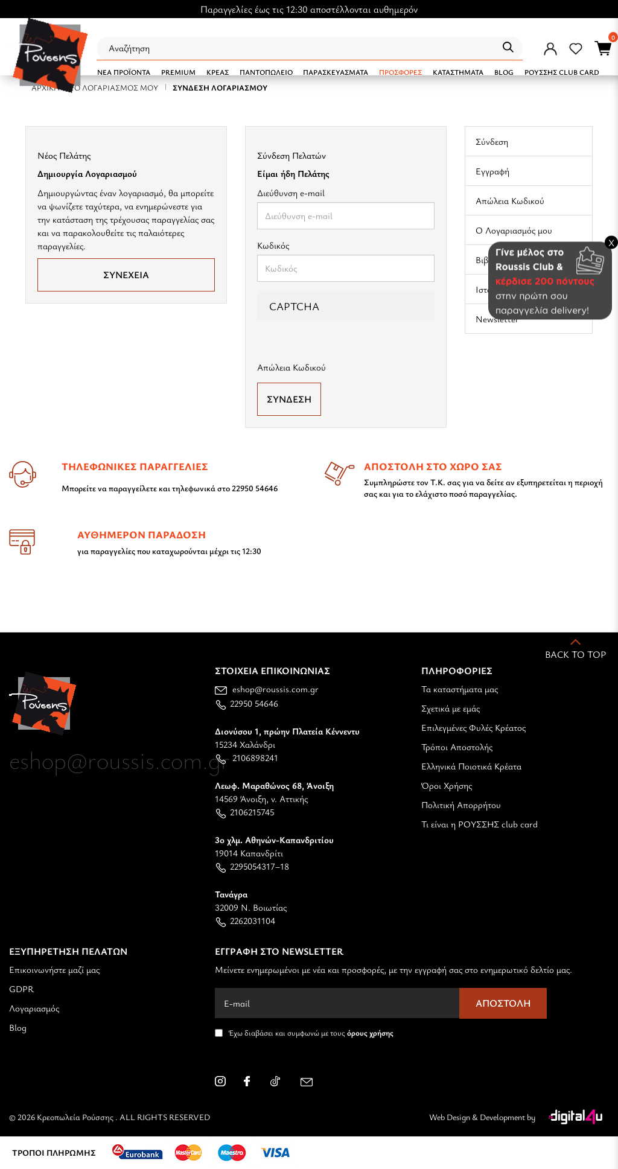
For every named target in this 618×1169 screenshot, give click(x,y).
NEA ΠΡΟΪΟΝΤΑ (123, 72)
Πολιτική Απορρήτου (461, 804)
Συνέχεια (126, 274)
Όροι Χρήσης (446, 785)
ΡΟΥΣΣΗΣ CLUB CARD (561, 72)
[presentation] (358, 356)
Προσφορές (400, 72)
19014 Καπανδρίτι (274, 846)
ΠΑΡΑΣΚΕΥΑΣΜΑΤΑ (335, 72)
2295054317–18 (252, 866)
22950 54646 (246, 703)
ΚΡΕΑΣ (217, 72)
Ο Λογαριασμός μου (514, 230)
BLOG (504, 72)
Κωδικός (273, 245)
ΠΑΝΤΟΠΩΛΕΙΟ (266, 72)
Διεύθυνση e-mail (291, 192)
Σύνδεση (492, 141)
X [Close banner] (611, 242)
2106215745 (244, 812)
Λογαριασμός (34, 1008)
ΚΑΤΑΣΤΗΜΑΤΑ (458, 72)
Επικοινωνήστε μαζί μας (54, 969)
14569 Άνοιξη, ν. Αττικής (274, 791)
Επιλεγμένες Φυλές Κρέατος (473, 727)
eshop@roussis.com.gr (267, 689)
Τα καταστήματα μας (459, 689)
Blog (18, 1027)
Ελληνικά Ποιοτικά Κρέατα (471, 766)
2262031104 (245, 920)
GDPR (21, 989)
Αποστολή (503, 1003)
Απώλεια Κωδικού (510, 200)
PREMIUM (178, 72)
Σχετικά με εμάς (450, 708)
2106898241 (246, 757)
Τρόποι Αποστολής (456, 747)
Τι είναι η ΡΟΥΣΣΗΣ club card (479, 824)
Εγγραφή (492, 171)
